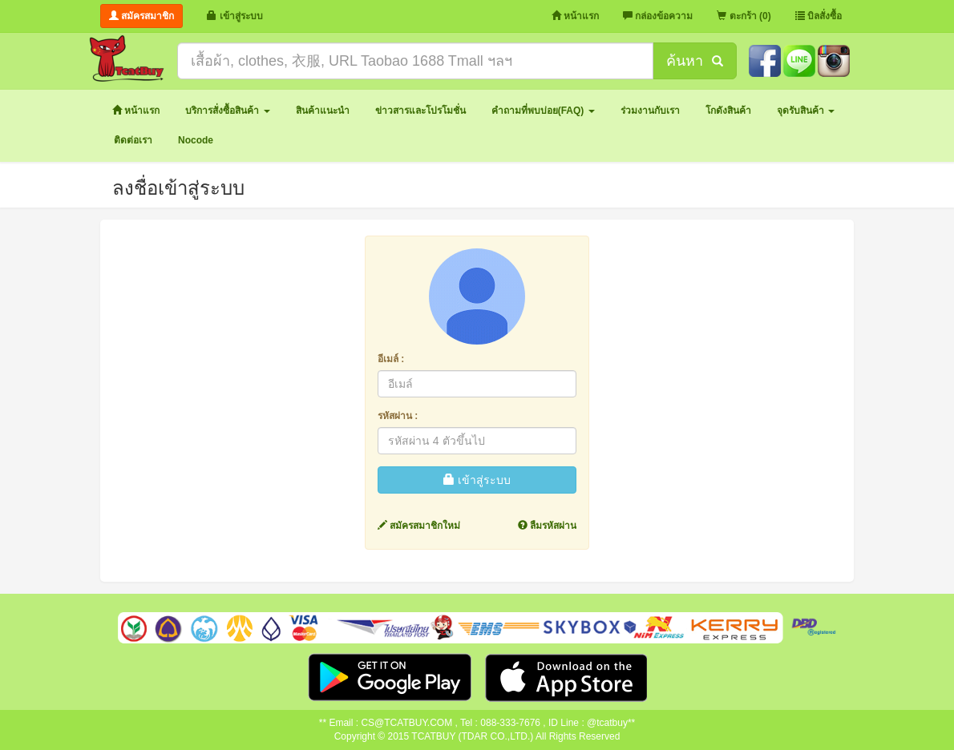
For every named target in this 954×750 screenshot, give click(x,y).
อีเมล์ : (391, 359)
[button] (227, 111)
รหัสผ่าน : (398, 415)
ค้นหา (694, 61)
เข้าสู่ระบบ (477, 480)
